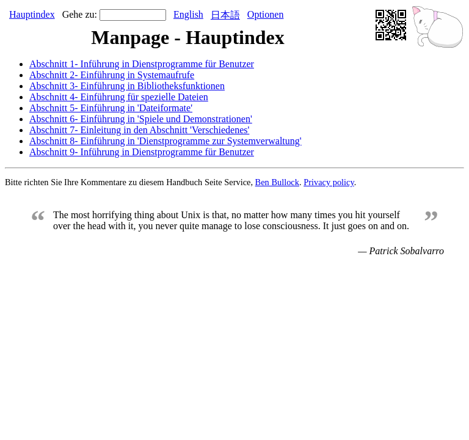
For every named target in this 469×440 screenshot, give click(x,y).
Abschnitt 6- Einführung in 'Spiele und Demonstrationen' (140, 119)
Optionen (265, 14)
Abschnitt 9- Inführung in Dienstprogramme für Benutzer (141, 152)
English (188, 14)
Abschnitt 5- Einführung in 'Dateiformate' (110, 108)
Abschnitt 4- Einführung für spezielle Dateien (118, 97)
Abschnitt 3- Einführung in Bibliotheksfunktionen (127, 86)
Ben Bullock (277, 182)
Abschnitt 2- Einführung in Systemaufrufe (111, 75)
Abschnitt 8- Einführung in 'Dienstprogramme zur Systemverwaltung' (165, 141)
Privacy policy (329, 182)
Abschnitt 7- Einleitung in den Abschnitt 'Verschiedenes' (139, 130)
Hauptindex (32, 14)
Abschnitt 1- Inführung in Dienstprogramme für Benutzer (141, 64)
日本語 (225, 15)
